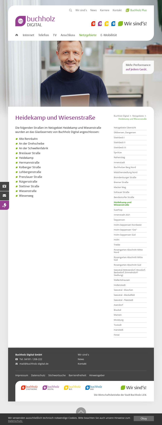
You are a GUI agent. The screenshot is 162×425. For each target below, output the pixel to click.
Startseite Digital (16, 34)
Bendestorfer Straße (124, 197)
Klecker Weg (120, 187)
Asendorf (118, 304)
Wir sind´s (81, 10)
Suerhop (118, 209)
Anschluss (68, 35)
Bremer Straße (121, 182)
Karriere (104, 10)
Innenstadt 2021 (122, 214)
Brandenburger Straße (125, 177)
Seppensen (119, 219)
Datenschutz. (15, 420)
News (93, 10)
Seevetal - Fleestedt (123, 300)
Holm (116, 239)
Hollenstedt (120, 285)
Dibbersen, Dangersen (125, 132)
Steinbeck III (120, 147)
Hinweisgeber (97, 375)
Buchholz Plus (138, 10)
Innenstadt (119, 162)
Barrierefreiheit (77, 375)
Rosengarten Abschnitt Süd (127, 264)
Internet (28, 35)
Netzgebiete (87, 35)
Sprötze (118, 152)
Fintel (116, 334)
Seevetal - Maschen (123, 289)
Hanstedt (118, 329)
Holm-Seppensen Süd (125, 234)
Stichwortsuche (57, 375)
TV (55, 35)
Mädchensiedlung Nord (125, 172)
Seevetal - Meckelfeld (124, 294)
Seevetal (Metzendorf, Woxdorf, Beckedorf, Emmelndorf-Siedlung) (129, 272)
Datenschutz (38, 375)
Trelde (117, 244)
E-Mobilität (109, 35)
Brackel (117, 309)
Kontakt (117, 10)
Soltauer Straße (121, 192)
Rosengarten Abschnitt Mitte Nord (128, 251)
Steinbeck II (119, 142)
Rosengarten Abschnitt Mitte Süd (128, 258)
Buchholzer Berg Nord (125, 167)
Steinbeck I (119, 137)
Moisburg (118, 319)
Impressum (21, 375)
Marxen (118, 314)
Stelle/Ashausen (122, 279)
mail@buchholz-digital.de (34, 363)
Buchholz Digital (121, 115)
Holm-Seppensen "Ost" (125, 229)
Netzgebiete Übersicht (125, 127)
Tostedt (118, 324)
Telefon (43, 35)
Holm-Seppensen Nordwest (128, 224)
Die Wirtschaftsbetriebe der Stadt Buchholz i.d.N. (120, 394)
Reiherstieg (119, 157)
